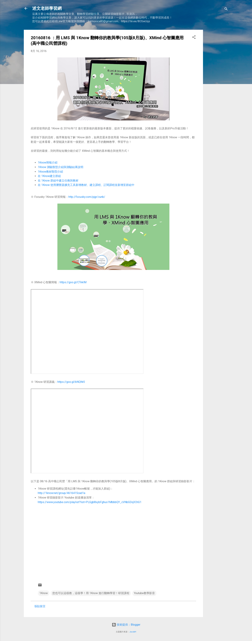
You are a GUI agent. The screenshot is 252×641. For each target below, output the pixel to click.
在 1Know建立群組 (49, 176)
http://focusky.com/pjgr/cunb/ (86, 196)
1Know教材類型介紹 (50, 171)
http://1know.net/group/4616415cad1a (61, 493)
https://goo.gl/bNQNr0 (71, 382)
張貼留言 (40, 606)
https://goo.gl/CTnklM (73, 282)
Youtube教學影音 (144, 593)
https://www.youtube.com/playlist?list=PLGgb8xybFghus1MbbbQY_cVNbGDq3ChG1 (89, 502)
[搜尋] (226, 9)
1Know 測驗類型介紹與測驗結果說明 (60, 167)
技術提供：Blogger (126, 624)
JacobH (132, 632)
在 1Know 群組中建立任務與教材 (58, 180)
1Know (43, 593)
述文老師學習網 (47, 8)
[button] (194, 37)
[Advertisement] (217, 82)
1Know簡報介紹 (47, 162)
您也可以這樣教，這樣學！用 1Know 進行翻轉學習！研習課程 (90, 593)
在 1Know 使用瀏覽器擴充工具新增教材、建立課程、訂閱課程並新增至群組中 (86, 185)
